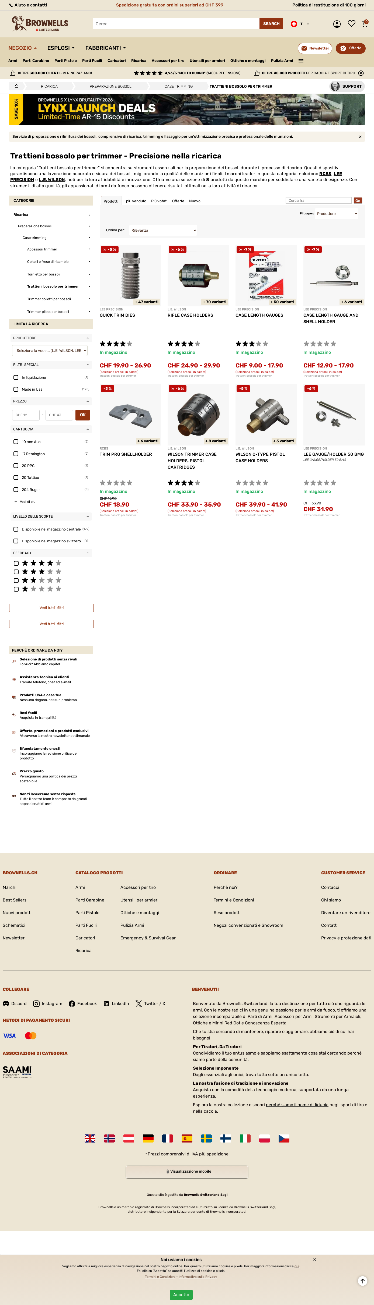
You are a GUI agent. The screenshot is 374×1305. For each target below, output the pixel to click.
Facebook (83, 1003)
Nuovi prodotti (17, 912)
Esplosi (58, 48)
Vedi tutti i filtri (52, 608)
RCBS (325, 173)
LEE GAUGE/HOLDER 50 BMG (333, 454)
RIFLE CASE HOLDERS (190, 315)
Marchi (9, 887)
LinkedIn (116, 1003)
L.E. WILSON (52, 179)
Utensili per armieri (207, 60)
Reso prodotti (227, 912)
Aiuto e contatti (27, 5)
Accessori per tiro (168, 61)
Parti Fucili (92, 60)
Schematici (14, 925)
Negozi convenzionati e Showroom (248, 925)
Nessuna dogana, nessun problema (48, 700)
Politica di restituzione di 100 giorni (329, 5)
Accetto (181, 1294)
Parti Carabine (36, 60)
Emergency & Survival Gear (148, 937)
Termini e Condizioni (234, 900)
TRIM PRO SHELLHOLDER (126, 454)
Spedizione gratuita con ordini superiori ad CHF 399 (169, 5)
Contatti (329, 925)
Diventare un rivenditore (345, 912)
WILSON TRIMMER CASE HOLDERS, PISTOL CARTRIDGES (192, 461)
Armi (12, 60)
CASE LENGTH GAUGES (259, 315)
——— (301, 60)
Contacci (330, 887)
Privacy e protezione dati (346, 937)
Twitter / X (150, 1003)
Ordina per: (115, 230)
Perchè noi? (226, 887)
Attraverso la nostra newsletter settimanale (55, 736)
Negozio (20, 48)
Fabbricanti (103, 48)
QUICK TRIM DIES (117, 315)
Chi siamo (331, 900)
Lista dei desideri (353, 24)
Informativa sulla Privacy (198, 1277)
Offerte (355, 48)
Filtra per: (307, 213)
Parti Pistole (65, 60)
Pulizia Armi (282, 60)
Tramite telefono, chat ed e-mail (45, 682)
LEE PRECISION (111, 309)
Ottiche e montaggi (248, 60)
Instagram (47, 1003)
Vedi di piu (27, 502)
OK (83, 414)
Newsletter (14, 937)
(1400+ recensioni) (202, 73)
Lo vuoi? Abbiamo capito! (40, 664)
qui (297, 1266)
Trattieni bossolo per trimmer (118, 375)
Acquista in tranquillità (38, 718)
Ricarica (138, 60)
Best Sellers (14, 900)
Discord (15, 1003)
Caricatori (117, 60)
